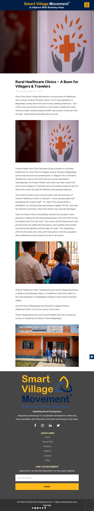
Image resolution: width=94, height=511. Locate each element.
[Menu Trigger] (86, 4)
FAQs (47, 460)
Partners (47, 446)
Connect (47, 456)
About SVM (48, 442)
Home (47, 437)
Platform (47, 451)
